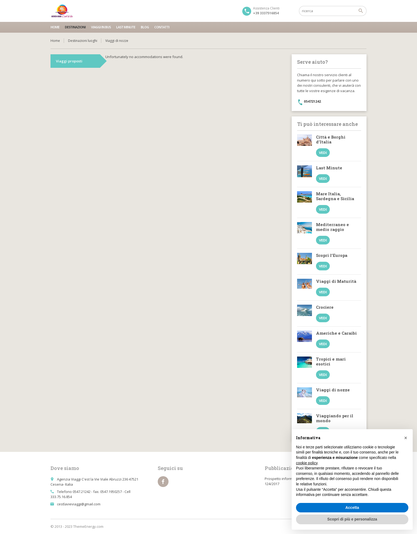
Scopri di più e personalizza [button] (352, 519)
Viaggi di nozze (333, 389)
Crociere (325, 307)
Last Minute (329, 167)
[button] (405, 438)
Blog (145, 27)
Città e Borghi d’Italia (330, 139)
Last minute (125, 27)
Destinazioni (75, 27)
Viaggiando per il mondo (334, 418)
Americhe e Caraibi (336, 333)
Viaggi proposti (69, 61)
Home (55, 27)
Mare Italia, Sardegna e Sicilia (335, 196)
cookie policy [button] (306, 463)
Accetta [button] (352, 507)
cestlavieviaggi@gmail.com (78, 504)
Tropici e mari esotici (331, 361)
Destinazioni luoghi (82, 40)
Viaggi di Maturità (336, 281)
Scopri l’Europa (331, 255)
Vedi (323, 152)
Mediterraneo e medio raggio (332, 227)
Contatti (161, 27)
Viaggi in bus (101, 27)
